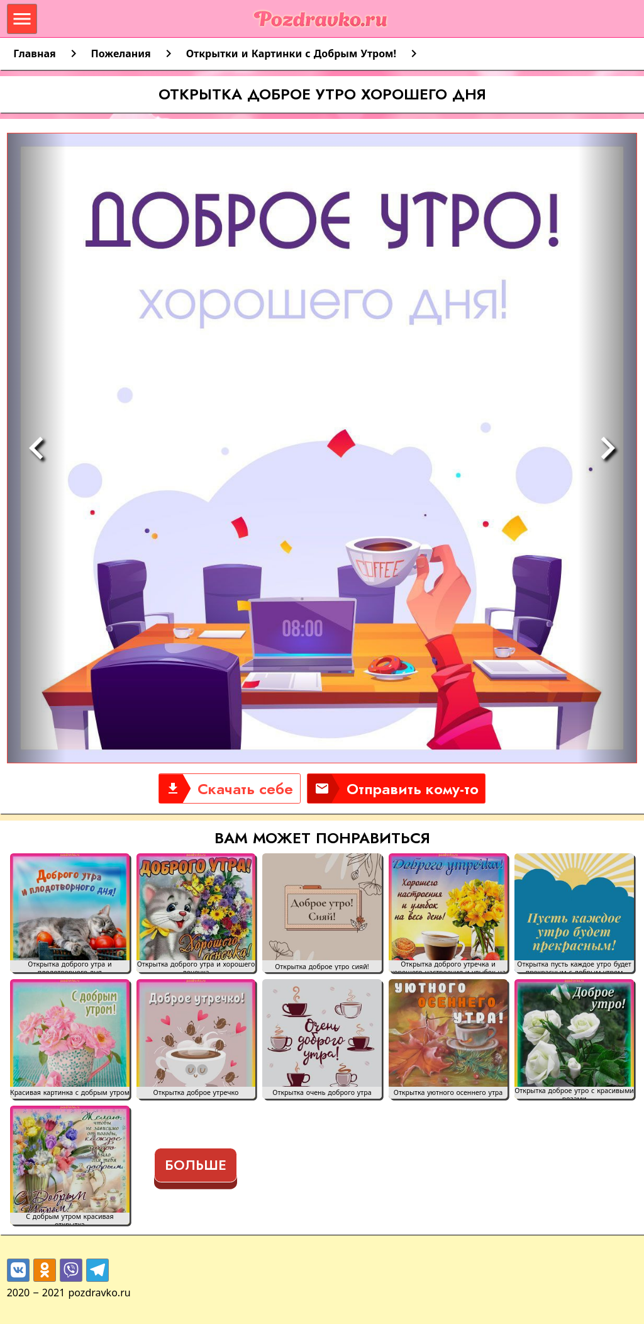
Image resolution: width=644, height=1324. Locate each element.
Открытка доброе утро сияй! (322, 967)
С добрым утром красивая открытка (69, 1219)
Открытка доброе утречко (196, 1093)
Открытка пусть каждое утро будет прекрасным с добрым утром (574, 966)
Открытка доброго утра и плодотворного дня (69, 966)
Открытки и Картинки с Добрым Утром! (291, 53)
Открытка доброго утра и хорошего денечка (196, 966)
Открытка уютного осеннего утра (448, 1093)
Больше (195, 1165)
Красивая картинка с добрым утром (70, 1093)
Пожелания (121, 53)
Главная (34, 53)
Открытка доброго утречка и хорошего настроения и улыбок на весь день (448, 966)
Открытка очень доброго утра (321, 1093)
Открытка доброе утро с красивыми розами (574, 1093)
